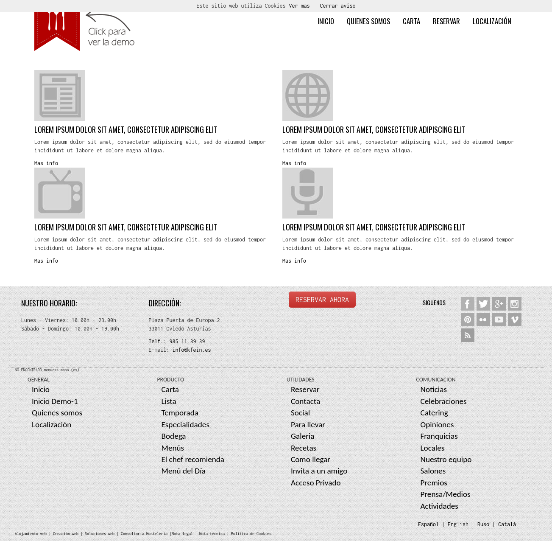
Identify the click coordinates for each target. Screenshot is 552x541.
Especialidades (185, 424)
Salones (433, 471)
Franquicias (439, 436)
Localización (492, 21)
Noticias (434, 389)
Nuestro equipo (446, 459)
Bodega (174, 436)
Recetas (303, 448)
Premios (434, 483)
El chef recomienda (193, 459)
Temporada (180, 413)
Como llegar (310, 459)
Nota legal (182, 533)
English (458, 524)
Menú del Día (184, 471)
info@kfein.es (190, 350)
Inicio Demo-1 (55, 401)
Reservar (446, 21)
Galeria (303, 436)
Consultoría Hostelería (144, 533)
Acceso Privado (316, 483)
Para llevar (308, 424)
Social (300, 413)
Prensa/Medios (446, 494)
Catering (434, 413)
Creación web (65, 533)
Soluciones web (99, 533)
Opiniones (437, 424)
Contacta (305, 401)
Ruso (483, 524)
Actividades (439, 506)
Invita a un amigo (319, 471)
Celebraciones (444, 401)
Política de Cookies (251, 533)
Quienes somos (368, 21)
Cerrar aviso (338, 6)
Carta (411, 21)
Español (428, 524)
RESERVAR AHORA (322, 299)
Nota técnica (212, 533)
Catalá (507, 524)
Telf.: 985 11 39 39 (177, 341)
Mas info (46, 163)
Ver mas (299, 6)
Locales (433, 448)
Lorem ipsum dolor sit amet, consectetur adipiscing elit (125, 129)
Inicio (326, 21)
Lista (169, 401)
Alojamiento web (31, 533)
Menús (173, 448)
